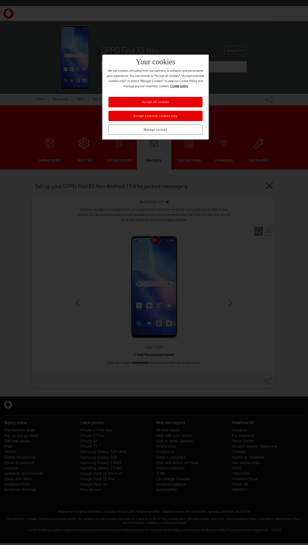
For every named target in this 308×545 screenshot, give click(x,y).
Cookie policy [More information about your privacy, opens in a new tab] (179, 86)
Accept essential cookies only (155, 116)
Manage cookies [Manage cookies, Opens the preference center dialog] (155, 130)
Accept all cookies (155, 102)
